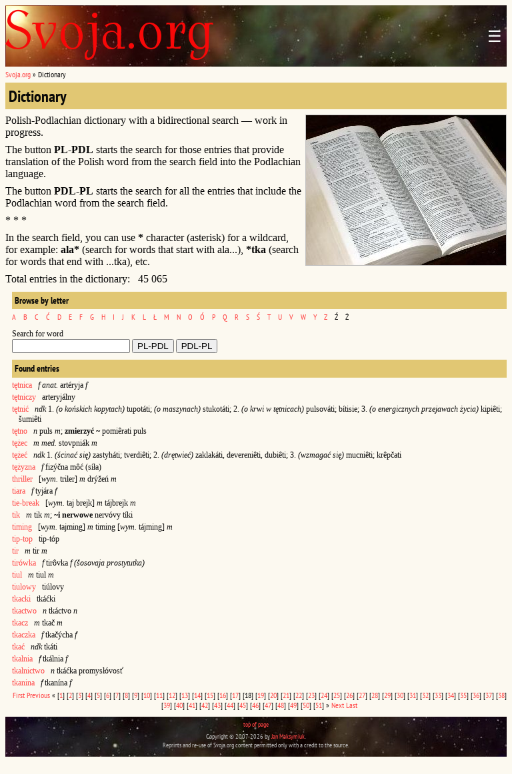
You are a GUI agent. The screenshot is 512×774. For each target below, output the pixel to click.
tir (15, 551)
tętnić (20, 409)
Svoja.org (18, 74)
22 (298, 695)
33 (438, 695)
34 (450, 695)
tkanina (23, 682)
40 (179, 705)
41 (192, 705)
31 (412, 695)
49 (293, 705)
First (19, 695)
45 (242, 705)
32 (425, 695)
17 (235, 695)
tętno (19, 431)
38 (501, 695)
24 (324, 695)
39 (166, 705)
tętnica (22, 385)
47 (268, 705)
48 (280, 705)
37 (488, 695)
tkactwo (24, 610)
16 (222, 695)
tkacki (21, 598)
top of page (256, 724)
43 (217, 705)
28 (374, 695)
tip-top (22, 539)
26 (349, 695)
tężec (19, 443)
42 (204, 705)
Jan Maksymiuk (288, 736)
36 (476, 695)
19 (260, 695)
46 (255, 705)
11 (159, 695)
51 (318, 705)
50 (306, 705)
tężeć (19, 455)
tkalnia (22, 658)
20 (273, 695)
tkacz (20, 622)
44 (230, 705)
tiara (18, 491)
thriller (22, 479)
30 (400, 695)
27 (362, 695)
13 (184, 695)
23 (311, 695)
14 (197, 695)
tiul (17, 575)
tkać (18, 646)
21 (286, 695)
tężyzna (23, 467)
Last (351, 705)
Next (337, 705)
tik (16, 515)
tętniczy (24, 397)
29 (387, 695)
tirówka (24, 563)
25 (336, 695)
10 (146, 695)
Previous (38, 695)
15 (210, 695)
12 (172, 695)
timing (22, 527)
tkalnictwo (28, 670)
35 (463, 695)
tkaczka (23, 634)
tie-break (25, 503)
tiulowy (24, 586)
